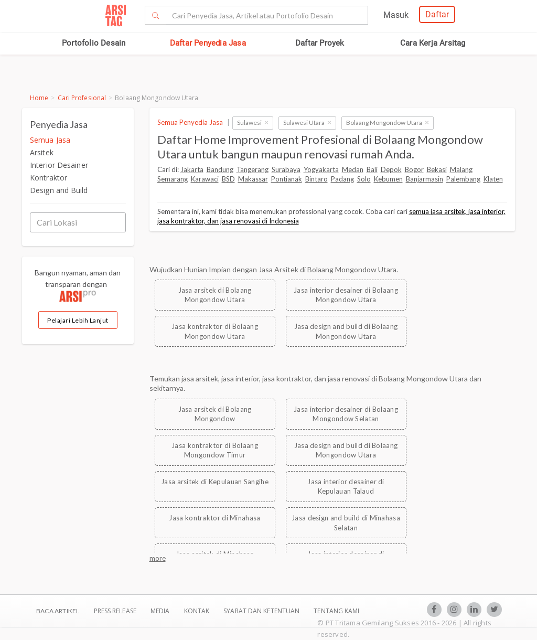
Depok (391, 169)
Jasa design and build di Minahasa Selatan (346, 523)
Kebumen (388, 179)
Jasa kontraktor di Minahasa (214, 518)
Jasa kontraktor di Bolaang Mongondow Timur (214, 450)
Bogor (414, 169)
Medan (352, 169)
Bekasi (437, 169)
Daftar (437, 14)
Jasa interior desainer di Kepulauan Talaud (345, 486)
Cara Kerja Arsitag (433, 43)
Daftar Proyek (320, 43)
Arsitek (41, 152)
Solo (364, 179)
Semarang (172, 179)
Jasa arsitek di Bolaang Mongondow (215, 414)
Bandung (220, 169)
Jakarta (191, 169)
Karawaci (205, 179)
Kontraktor (48, 178)
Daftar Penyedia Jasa (208, 43)
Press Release (115, 610)
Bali (372, 169)
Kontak (197, 610)
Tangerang (252, 169)
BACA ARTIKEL (57, 611)
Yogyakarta (321, 169)
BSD (228, 179)
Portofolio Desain (93, 43)
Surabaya (286, 169)
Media (161, 610)
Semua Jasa (50, 140)
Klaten (493, 179)
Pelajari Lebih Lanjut (78, 320)
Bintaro (316, 179)
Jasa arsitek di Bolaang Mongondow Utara (215, 295)
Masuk (396, 15)
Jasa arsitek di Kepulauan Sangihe (214, 481)
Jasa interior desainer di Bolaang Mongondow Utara (346, 295)
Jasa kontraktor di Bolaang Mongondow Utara (214, 331)
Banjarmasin (424, 179)
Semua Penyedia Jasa (190, 122)
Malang (461, 169)
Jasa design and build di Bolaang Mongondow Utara (346, 331)
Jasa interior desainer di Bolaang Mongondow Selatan (346, 414)
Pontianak (286, 179)
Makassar (253, 179)
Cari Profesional (82, 97)
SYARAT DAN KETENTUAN (262, 610)
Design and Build (59, 190)
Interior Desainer (59, 165)
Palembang (463, 179)
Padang (342, 179)
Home (39, 97)
